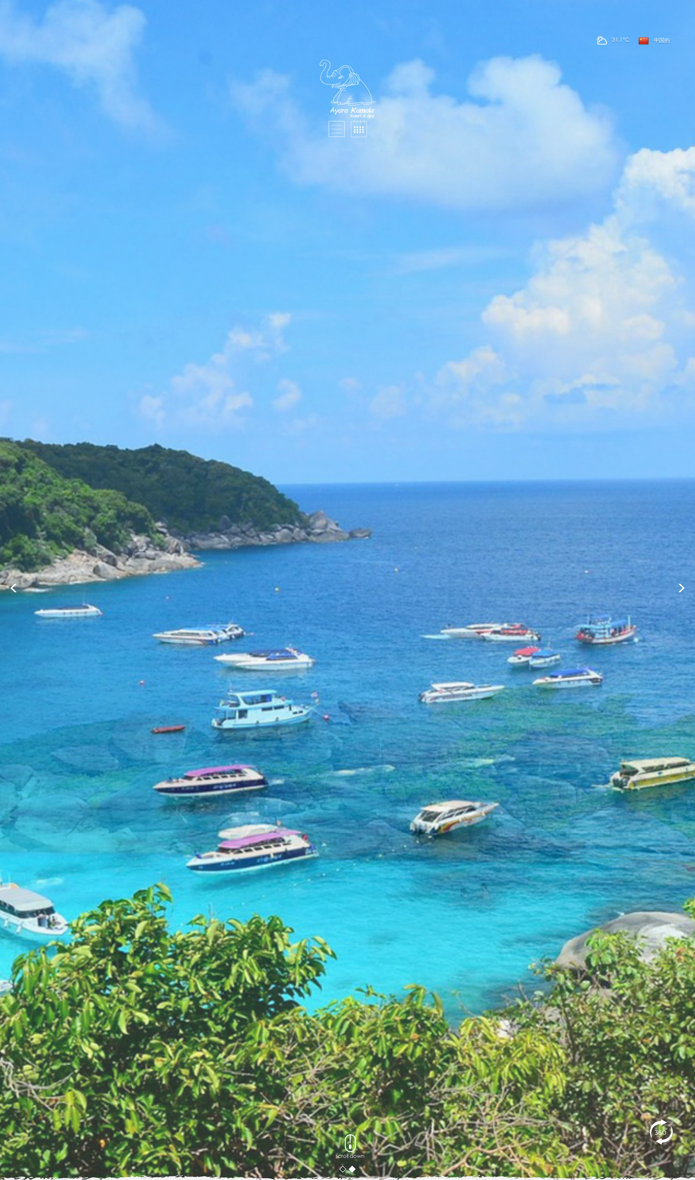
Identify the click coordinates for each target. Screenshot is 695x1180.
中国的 (654, 40)
